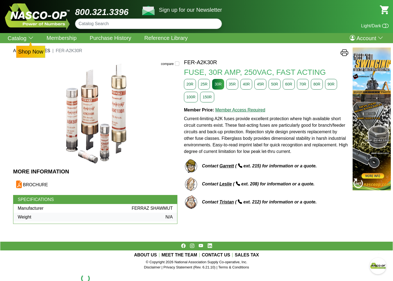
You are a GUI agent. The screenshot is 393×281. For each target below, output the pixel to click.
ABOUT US (145, 255)
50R (274, 84)
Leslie (225, 184)
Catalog (21, 38)
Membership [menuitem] (62, 38)
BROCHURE (35, 184)
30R (218, 84)
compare (167, 64)
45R (260, 84)
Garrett (226, 166)
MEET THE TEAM (179, 255)
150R (207, 97)
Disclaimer (152, 267)
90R (331, 84)
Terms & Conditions (233, 267)
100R (190, 97)
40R (246, 84)
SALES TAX (247, 255)
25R (204, 84)
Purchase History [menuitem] (110, 38)
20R (189, 84)
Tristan (226, 202)
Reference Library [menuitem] (166, 38)
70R (302, 84)
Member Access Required (240, 110)
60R (288, 84)
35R (232, 84)
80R (316, 84)
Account (366, 38)
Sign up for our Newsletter (190, 10)
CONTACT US (216, 255)
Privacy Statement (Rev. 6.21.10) (189, 267)
